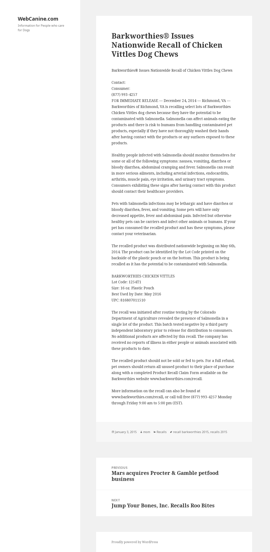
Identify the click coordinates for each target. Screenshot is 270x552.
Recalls (162, 432)
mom (146, 432)
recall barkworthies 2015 (191, 432)
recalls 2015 (218, 432)
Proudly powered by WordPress (135, 542)
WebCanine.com (38, 18)
